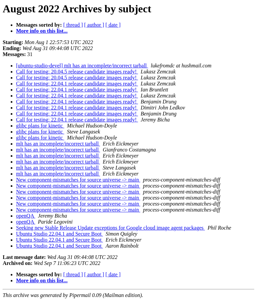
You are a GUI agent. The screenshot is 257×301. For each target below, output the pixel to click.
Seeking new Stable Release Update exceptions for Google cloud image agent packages (110, 228)
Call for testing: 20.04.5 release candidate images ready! (77, 71)
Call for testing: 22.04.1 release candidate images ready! (77, 83)
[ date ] (112, 25)
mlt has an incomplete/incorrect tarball (58, 143)
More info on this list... (42, 31)
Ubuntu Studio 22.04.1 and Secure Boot (59, 234)
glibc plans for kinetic (40, 125)
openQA (25, 216)
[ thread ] (73, 25)
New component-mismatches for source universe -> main (78, 180)
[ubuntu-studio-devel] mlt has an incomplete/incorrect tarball (82, 65)
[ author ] (94, 25)
